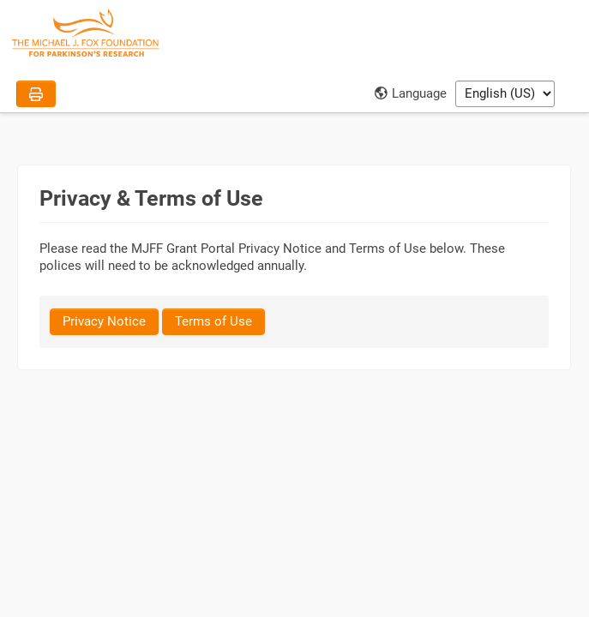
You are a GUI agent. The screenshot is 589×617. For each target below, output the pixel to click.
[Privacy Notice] (104, 321)
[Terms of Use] (213, 321)
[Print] (36, 94)
